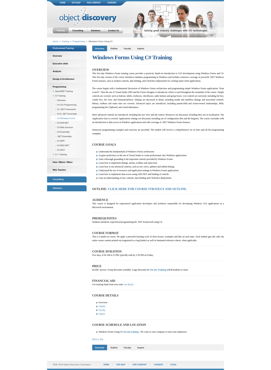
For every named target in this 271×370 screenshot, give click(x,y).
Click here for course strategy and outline (147, 189)
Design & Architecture (63, 79)
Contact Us (113, 30)
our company (94, 3)
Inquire (140, 48)
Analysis (57, 71)
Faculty (127, 48)
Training (61, 30)
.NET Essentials (64, 136)
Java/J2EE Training (64, 91)
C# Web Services (65, 127)
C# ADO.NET (63, 145)
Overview (57, 56)
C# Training (60, 96)
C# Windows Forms (66, 118)
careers (111, 3)
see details (129, 284)
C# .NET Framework (66, 109)
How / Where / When (62, 162)
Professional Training (63, 48)
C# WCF (61, 150)
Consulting (77, 30)
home (62, 3)
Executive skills (60, 63)
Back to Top (97, 339)
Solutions (95, 30)
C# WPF (61, 141)
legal (173, 365)
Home (55, 41)
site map (76, 3)
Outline (114, 48)
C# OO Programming (66, 105)
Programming (79, 41)
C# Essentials (63, 132)
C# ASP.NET (63, 123)
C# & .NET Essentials (67, 114)
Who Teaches (59, 170)
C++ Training (61, 154)
